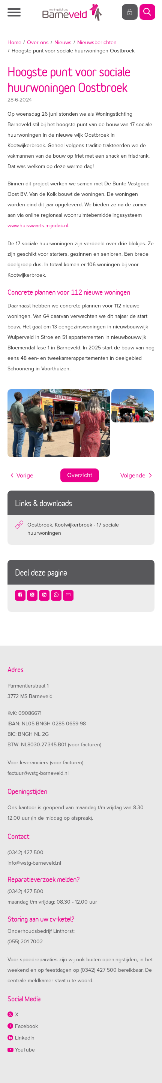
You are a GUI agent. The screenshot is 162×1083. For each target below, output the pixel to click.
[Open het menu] (15, 12)
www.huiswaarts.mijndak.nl (38, 225)
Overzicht (79, 475)
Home (14, 42)
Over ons (38, 42)
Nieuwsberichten (97, 42)
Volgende (133, 475)
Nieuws (63, 42)
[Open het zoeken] (147, 12)
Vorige (24, 475)
